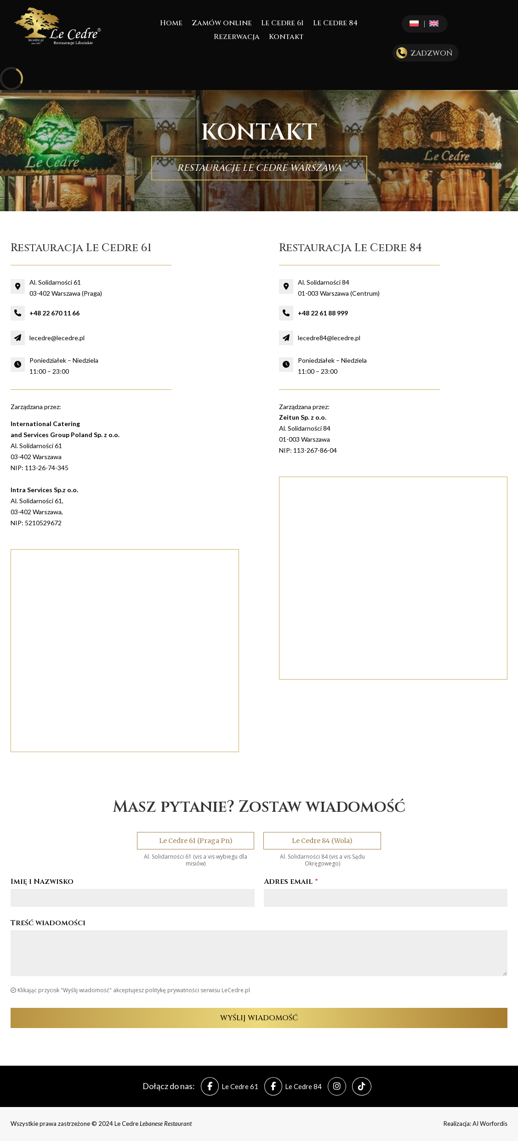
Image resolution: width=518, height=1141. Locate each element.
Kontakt (286, 38)
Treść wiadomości (48, 923)
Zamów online (222, 24)
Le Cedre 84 (335, 24)
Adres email (291, 882)
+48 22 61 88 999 (323, 313)
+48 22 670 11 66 (54, 313)
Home (171, 24)
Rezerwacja (237, 38)
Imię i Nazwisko (42, 882)
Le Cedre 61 (282, 24)
